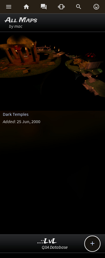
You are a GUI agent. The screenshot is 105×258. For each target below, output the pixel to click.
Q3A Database (55, 247)
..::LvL (47, 241)
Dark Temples (16, 114)
